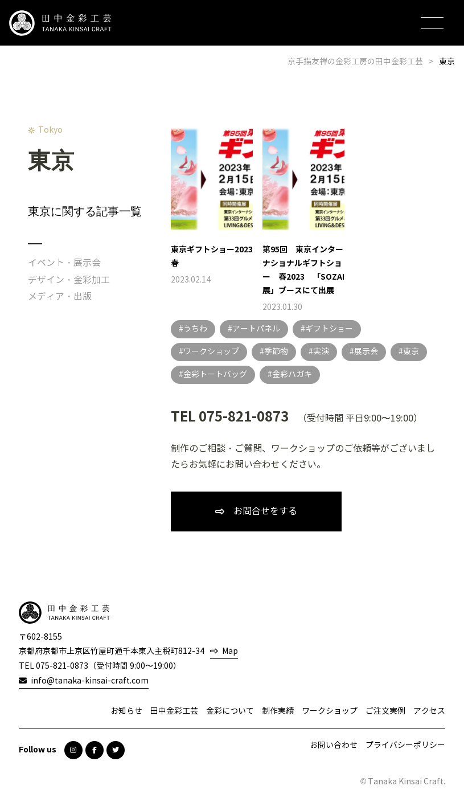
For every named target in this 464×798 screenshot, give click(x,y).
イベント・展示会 (64, 262)
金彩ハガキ (292, 374)
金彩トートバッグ (215, 374)
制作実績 (278, 711)
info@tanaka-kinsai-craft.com (90, 681)
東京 (411, 352)
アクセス (429, 711)
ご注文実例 (385, 711)
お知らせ (126, 711)
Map (230, 651)
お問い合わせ (334, 745)
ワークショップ (211, 352)
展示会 (366, 352)
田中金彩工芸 (174, 711)
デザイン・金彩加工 (69, 280)
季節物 (276, 352)
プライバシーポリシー (405, 745)
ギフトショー (329, 329)
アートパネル (256, 329)
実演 (321, 352)
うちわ (195, 329)
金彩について (230, 711)
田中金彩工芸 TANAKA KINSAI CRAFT (60, 23)
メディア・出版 (60, 296)
